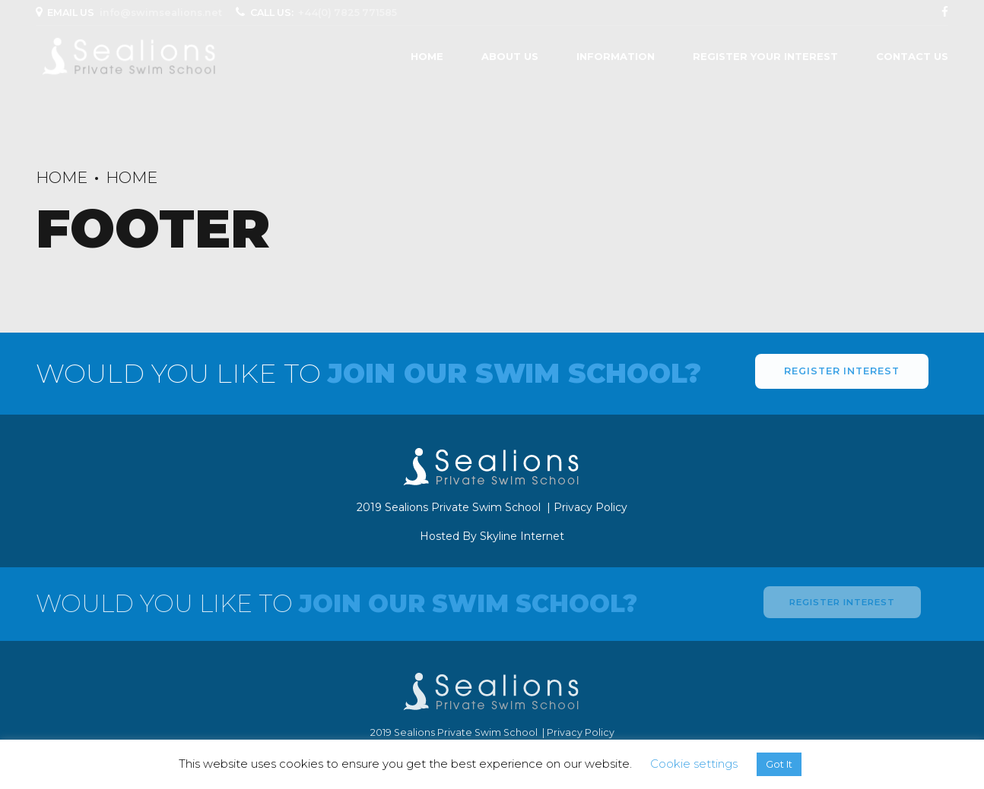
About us (509, 56)
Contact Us (912, 56)
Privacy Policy (590, 507)
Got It (779, 764)
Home (427, 56)
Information (615, 56)
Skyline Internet (522, 536)
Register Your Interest (765, 56)
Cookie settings (694, 763)
